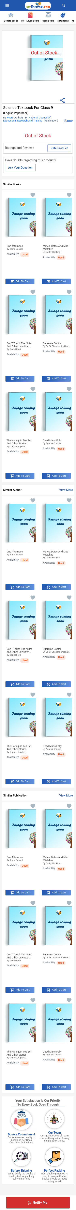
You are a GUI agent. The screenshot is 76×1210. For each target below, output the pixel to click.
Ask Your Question (20, 167)
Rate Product (59, 148)
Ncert (10, 117)
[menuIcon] (7, 6)
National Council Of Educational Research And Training (27, 119)
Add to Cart (20, 282)
